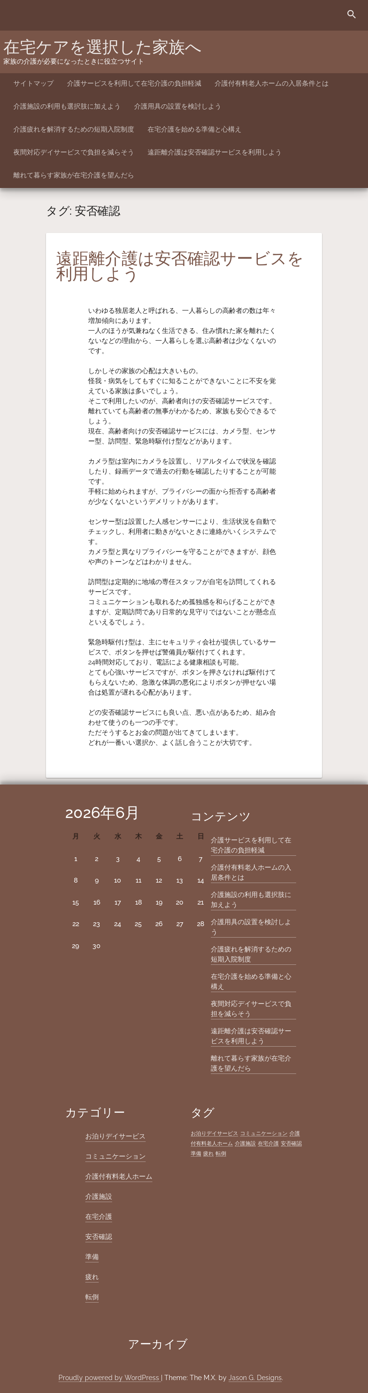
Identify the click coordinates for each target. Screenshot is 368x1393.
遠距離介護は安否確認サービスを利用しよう (215, 152)
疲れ (92, 1277)
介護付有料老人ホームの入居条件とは (272, 83)
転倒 (92, 1297)
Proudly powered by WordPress (109, 1378)
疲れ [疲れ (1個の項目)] (208, 1153)
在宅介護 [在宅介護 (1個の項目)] (268, 1143)
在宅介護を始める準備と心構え (195, 129)
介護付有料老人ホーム (118, 1176)
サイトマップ (33, 83)
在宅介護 (98, 1216)
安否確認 (98, 1236)
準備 (92, 1256)
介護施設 (98, 1196)
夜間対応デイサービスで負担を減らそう (73, 152)
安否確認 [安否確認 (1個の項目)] (291, 1143)
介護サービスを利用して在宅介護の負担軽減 (134, 83)
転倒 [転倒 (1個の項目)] (221, 1153)
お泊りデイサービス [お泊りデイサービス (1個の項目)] (214, 1133)
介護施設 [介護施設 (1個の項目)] (245, 1143)
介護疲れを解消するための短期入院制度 (73, 129)
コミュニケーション (115, 1156)
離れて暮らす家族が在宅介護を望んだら (73, 175)
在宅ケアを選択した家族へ (102, 46)
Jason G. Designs (255, 1378)
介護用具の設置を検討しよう (177, 106)
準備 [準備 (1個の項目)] (196, 1153)
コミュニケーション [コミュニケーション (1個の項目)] (264, 1133)
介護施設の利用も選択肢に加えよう (67, 106)
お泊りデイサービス (115, 1136)
